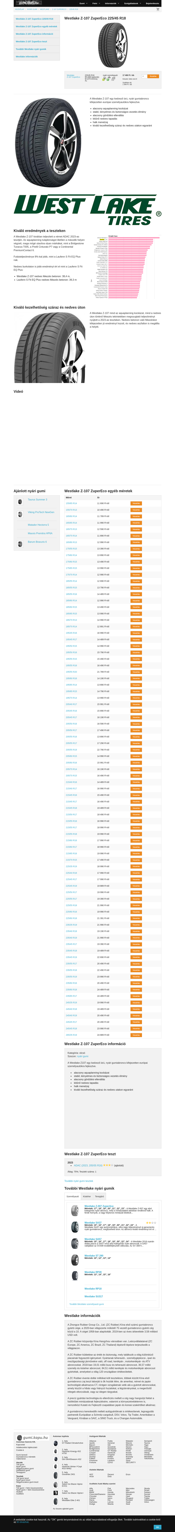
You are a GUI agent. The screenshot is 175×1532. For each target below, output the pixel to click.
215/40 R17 (71, 788)
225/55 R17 (71, 899)
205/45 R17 (71, 717)
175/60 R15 (71, 562)
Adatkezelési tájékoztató (26, 1447)
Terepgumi (20, 1472)
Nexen (129, 1447)
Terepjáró (99, 1196)
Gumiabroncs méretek (25, 1457)
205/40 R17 (71, 704)
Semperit (148, 1441)
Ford (110, 1490)
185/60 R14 (71, 600)
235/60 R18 (71, 989)
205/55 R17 (71, 743)
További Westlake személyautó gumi (86, 1304)
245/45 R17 (71, 1022)
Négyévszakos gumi (25, 1468)
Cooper (92, 1453)
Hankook (111, 1453)
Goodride (112, 1447)
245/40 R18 (71, 1009)
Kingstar (111, 1455)
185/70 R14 (71, 626)
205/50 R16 (71, 723)
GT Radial (112, 1451)
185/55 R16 (71, 594)
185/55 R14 (71, 581)
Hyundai (111, 1494)
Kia (109, 1500)
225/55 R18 (71, 905)
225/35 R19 (71, 866)
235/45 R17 (71, 944)
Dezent (111, 1474)
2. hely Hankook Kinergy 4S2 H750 (71, 1451)
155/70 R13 (71, 510)
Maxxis (129, 1443)
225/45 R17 (71, 879)
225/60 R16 (71, 911)
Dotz (110, 1476)
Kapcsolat (20, 1444)
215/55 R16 (71, 821)
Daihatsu (93, 1502)
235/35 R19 (71, 925)
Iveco (110, 1498)
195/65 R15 (71, 691)
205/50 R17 (71, 730)
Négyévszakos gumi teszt (27, 1482)
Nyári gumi (21, 1466)
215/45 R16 (71, 795)
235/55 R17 (71, 963)
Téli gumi (20, 1464)
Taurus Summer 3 (37, 499)
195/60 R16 (71, 678)
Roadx (129, 1453)
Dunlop (92, 1456)
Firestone (93, 1460)
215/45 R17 (71, 801)
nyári (105, 75)
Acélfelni (20, 1494)
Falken (92, 1458)
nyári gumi (82, 1056)
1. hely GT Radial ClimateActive (72, 1442)
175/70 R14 (71, 574)
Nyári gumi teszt (23, 1480)
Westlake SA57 (93, 1239)
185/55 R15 (71, 587)
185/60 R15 (71, 607)
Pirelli (128, 1451)
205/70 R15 (71, 775)
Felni (94, 3)
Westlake (148, 1456)
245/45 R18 (71, 1028)
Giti (109, 1445)
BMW (91, 1492)
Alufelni (19, 1492)
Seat (128, 1504)
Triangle (147, 1449)
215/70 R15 (71, 860)
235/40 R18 (71, 931)
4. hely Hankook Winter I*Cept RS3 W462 (72, 1466)
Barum (92, 1445)
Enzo (128, 1474)
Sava (128, 1460)
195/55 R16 (71, 665)
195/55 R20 (71, 672)
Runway (129, 1456)
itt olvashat (22, 1522)
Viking (147, 1453)
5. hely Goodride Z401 (68, 1473)
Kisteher (87, 1196)
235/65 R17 (71, 996)
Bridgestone (94, 1449)
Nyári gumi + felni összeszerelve (30, 1490)
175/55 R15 (71, 548)
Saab (128, 1502)
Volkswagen (149, 1500)
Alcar (91, 1476)
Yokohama (148, 1458)
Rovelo (129, 1455)
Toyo (146, 1447)
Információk (110, 3)
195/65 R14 (71, 685)
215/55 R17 (71, 827)
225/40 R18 (71, 873)
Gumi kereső (21, 1455)
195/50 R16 (71, 652)
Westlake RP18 (93, 1288)
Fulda (110, 1441)
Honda (110, 1492)
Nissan (129, 1494)
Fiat (109, 1488)
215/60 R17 (71, 847)
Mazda (110, 1504)
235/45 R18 (71, 950)
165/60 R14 (71, 516)
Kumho (111, 1458)
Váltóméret (21, 1459)
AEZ (91, 1474)
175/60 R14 (71, 555)
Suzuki (147, 1494)
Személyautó (73, 1196)
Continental (94, 1451)
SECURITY (131, 1462)
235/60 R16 (71, 983)
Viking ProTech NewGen (41, 512)
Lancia (110, 1502)
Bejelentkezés (152, 3)
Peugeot (129, 1498)
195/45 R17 (71, 639)
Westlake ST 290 (94, 1255)
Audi (91, 1490)
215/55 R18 (71, 834)
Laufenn (111, 1460)
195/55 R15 (71, 659)
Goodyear (112, 1449)
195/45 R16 (71, 633)
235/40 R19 (71, 938)
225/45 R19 (71, 886)
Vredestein (149, 1455)
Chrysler (93, 1496)
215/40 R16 (71, 782)
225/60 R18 (71, 918)
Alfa (91, 1488)
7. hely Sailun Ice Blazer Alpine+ (73, 1492)
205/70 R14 (71, 769)
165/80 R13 (71, 542)
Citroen (92, 1498)
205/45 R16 (71, 711)
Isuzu (110, 1496)
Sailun (128, 1458)
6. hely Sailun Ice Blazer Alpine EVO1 (72, 1484)
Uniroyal (147, 1451)
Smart (146, 1490)
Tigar (146, 1445)
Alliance (92, 1441)
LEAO (110, 1462)
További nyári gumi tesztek (78, 1181)
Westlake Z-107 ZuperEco (73, 76)
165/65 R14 (71, 523)
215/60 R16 (71, 840)
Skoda (147, 1488)
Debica (92, 1455)
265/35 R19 (71, 1035)
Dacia (91, 1500)
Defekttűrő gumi (23, 1470)
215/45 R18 (71, 808)
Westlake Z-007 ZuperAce (99, 1206)
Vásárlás (136, 503)
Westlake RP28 (93, 1272)
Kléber (110, 1456)
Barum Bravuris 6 (37, 542)
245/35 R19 (71, 1002)
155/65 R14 (71, 503)
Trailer (147, 1498)
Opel (128, 1496)
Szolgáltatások (131, 3)
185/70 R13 (71, 620)
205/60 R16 (71, 762)
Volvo (146, 1502)
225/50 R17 (71, 892)
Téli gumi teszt (22, 1478)
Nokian (129, 1449)
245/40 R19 (71, 1015)
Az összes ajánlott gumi (63, 1509)
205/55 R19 (71, 750)
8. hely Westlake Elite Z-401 (71, 1499)
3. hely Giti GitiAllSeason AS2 (71, 1458)
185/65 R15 (71, 613)
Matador (129, 1441)
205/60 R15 (71, 756)
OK (157, 1527)
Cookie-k (20, 1450)
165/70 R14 (71, 535)
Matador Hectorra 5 (38, 525)
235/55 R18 (71, 970)
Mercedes (130, 1488)
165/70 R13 (71, 529)
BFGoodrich (94, 1447)
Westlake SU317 (94, 1296)
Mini (127, 1490)
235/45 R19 (71, 957)
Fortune (92, 1462)
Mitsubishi (130, 1492)
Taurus (147, 1443)
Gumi (82, 3)
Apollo (92, 1443)
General (111, 1443)
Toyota (147, 1496)
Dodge (92, 1504)
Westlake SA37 (93, 1222)
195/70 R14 (71, 698)
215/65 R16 (71, 853)
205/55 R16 (71, 736)
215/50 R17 (71, 814)
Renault (129, 1500)
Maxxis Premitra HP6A (40, 533)
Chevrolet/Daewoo (97, 1494)
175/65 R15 (71, 568)
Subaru (147, 1492)
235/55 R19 (71, 976)
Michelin (129, 1445)
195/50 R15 (71, 646)
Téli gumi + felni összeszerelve (29, 1488)
